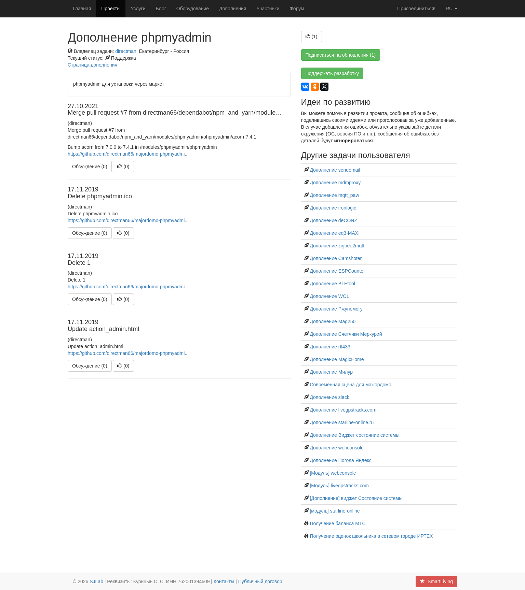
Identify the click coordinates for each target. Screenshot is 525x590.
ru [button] (451, 8)
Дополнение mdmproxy (335, 182)
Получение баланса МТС (337, 523)
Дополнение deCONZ (333, 220)
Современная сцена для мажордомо (350, 384)
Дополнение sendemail (335, 170)
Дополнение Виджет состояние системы (354, 435)
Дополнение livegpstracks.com (343, 410)
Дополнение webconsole (336, 447)
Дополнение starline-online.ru (342, 422)
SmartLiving (436, 581)
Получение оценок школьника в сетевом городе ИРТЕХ (371, 536)
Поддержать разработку (332, 73)
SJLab (96, 581)
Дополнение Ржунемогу (336, 309)
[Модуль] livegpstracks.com (339, 485)
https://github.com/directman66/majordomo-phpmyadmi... (128, 154)
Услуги (138, 8)
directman (125, 51)
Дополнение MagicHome (337, 359)
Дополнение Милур (331, 372)
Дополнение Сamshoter (336, 258)
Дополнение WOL (329, 296)
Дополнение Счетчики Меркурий (346, 334)
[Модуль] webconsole (333, 473)
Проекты (110, 8)
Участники (267, 8)
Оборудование (192, 8)
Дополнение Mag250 (332, 321)
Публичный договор (260, 581)
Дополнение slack (329, 397)
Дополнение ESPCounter (337, 271)
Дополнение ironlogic (333, 208)
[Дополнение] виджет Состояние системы (356, 498)
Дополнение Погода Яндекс (340, 460)
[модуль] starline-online (335, 511)
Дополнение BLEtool (332, 283)
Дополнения (232, 8)
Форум (297, 8)
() (123, 166)
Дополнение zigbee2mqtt (337, 245)
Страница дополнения (92, 65)
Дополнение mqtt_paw (334, 195)
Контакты (224, 581)
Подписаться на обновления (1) (341, 55)
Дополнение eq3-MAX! (335, 233)
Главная (82, 8)
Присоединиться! (416, 8)
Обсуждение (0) (89, 166)
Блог (161, 8)
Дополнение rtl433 (330, 346)
